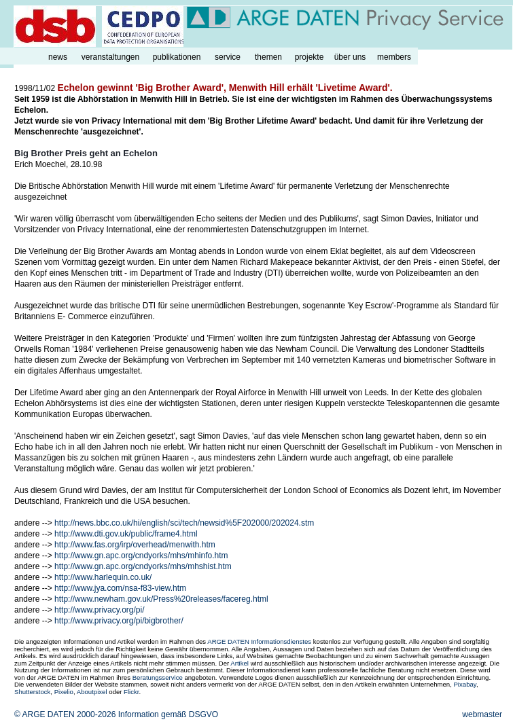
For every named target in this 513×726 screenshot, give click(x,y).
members (394, 57)
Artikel (239, 663)
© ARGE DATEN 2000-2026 (65, 714)
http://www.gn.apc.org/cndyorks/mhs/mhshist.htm (143, 566)
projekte (309, 57)
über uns (350, 57)
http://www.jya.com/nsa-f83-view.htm (120, 588)
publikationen (177, 57)
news (57, 57)
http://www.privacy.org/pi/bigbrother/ (118, 620)
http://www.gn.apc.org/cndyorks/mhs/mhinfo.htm (141, 555)
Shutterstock (32, 691)
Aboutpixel (92, 691)
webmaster (482, 714)
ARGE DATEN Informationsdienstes (259, 641)
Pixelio (63, 691)
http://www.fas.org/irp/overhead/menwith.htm (134, 544)
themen (268, 57)
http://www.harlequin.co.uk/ (103, 577)
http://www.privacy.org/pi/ (99, 610)
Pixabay (464, 684)
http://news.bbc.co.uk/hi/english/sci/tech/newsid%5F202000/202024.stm (184, 523)
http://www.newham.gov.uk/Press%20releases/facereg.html (161, 599)
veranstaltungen (110, 57)
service (228, 57)
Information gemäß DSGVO (168, 714)
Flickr (131, 691)
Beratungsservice (157, 677)
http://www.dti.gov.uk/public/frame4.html (126, 534)
